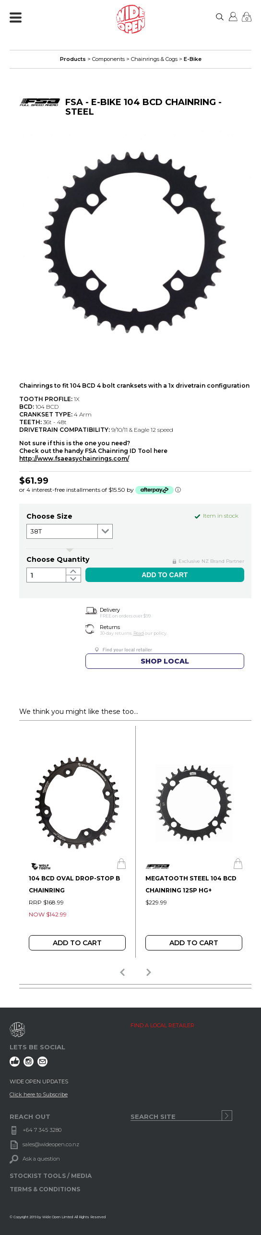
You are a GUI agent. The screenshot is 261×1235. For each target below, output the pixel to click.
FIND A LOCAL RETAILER (162, 1025)
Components (108, 59)
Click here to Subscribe (39, 1094)
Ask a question (41, 1158)
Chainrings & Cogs (154, 59)
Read (138, 633)
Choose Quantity (57, 559)
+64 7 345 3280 (42, 1130)
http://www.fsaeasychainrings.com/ (74, 458)
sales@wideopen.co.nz (51, 1144)
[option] (77, 842)
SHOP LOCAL (165, 661)
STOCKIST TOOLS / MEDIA (51, 1175)
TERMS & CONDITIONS (45, 1189)
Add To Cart (77, 942)
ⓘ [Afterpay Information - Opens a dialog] (178, 489)
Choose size (49, 516)
